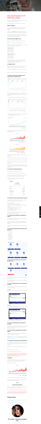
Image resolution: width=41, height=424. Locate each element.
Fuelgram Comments (15, 320)
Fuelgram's (20, 23)
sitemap (10, 386)
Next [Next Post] (21, 411)
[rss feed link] (33, 416)
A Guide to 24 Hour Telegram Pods (13, 413)
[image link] (20, 80)
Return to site (3, 1)
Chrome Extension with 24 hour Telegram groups (22, 321)
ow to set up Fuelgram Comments (13, 384)
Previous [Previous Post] (8, 411)
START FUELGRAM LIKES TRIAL (20, 368)
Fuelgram (8, 27)
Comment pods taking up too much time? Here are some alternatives (17, 383)
